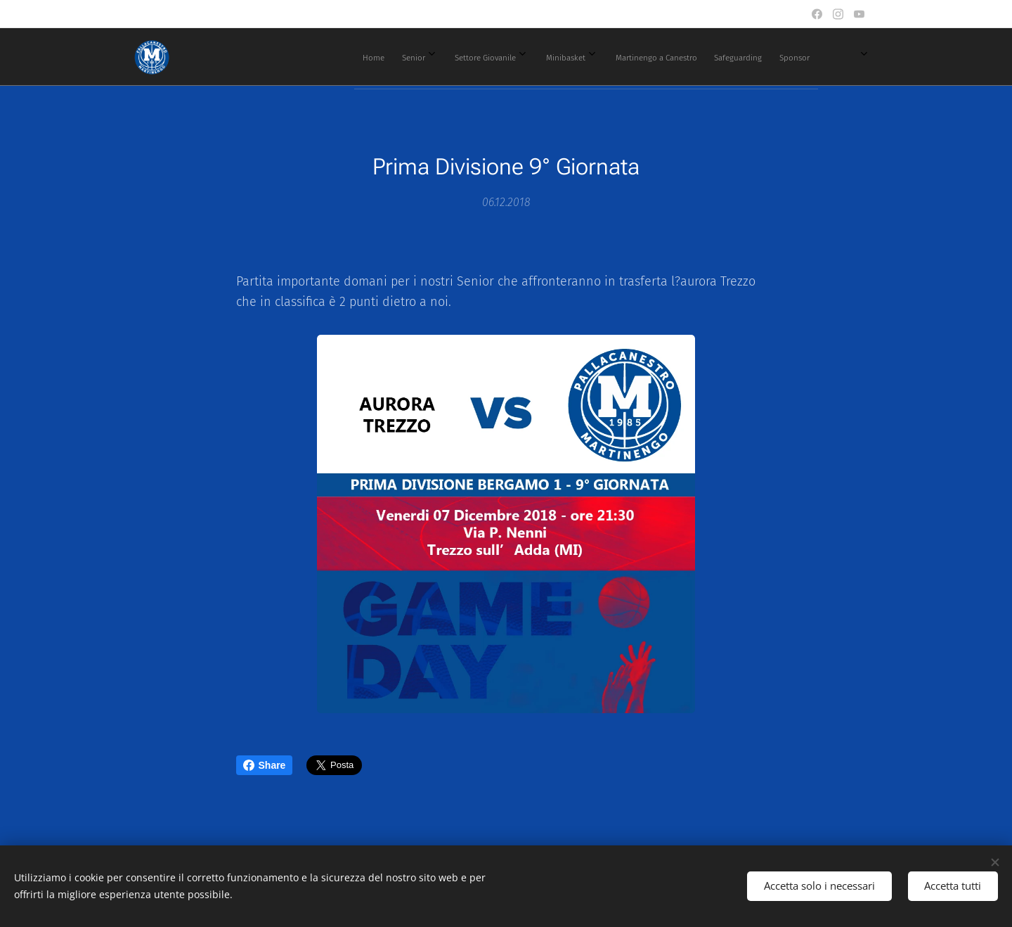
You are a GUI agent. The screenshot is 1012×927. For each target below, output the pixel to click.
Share (264, 765)
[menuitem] (513, 57)
